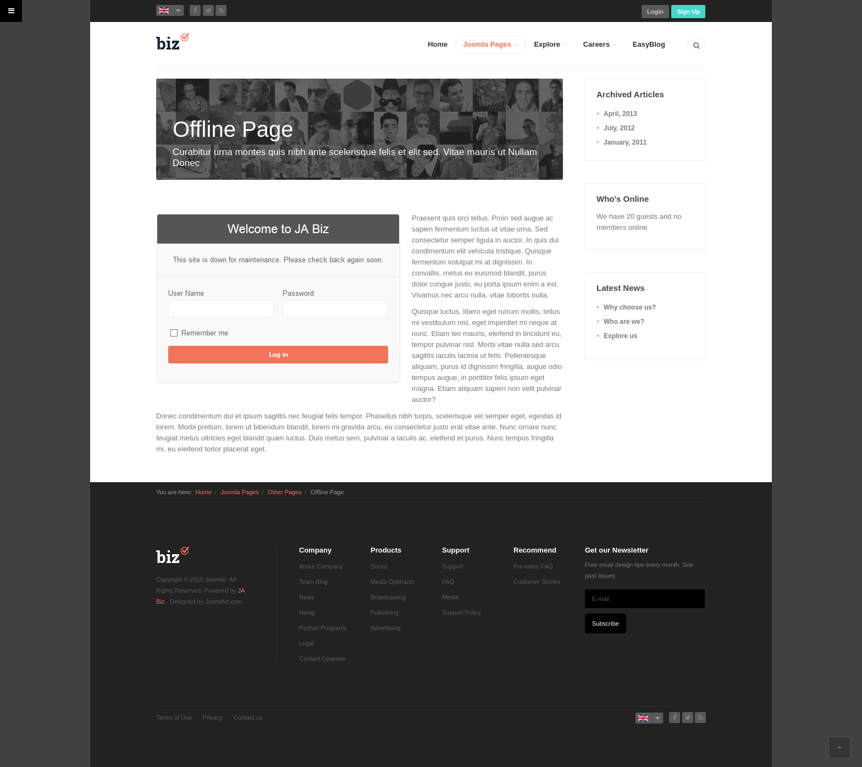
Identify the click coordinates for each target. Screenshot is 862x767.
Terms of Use (174, 717)
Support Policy (461, 612)
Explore (550, 44)
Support (452, 566)
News (306, 597)
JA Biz (172, 555)
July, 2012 (619, 128)
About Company (320, 566)
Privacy (213, 717)
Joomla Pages (490, 44)
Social (379, 566)
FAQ (448, 581)
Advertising (385, 628)
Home (437, 44)
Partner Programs (323, 628)
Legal (306, 643)
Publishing (385, 612)
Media (450, 597)
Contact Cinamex (322, 658)
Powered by (172, 737)
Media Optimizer (393, 581)
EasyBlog (649, 44)
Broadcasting (388, 597)
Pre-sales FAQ (533, 566)
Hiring (307, 612)
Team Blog (313, 581)
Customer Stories (536, 581)
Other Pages (285, 492)
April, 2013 (620, 114)
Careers (600, 44)
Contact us (248, 717)
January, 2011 (625, 142)
